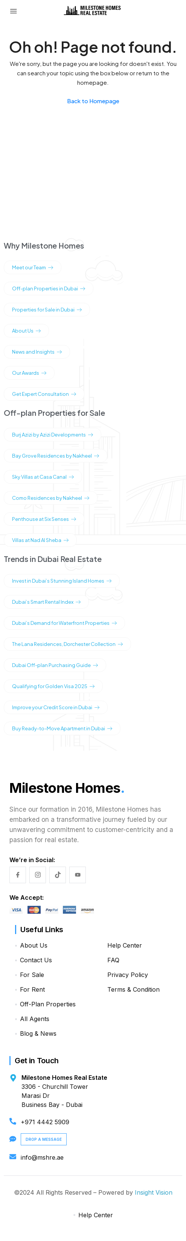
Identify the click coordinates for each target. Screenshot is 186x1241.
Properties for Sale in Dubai (47, 310)
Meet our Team (32, 267)
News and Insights (37, 352)
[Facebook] (17, 875)
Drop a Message (44, 1139)
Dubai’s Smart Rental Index (46, 602)
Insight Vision (153, 1192)
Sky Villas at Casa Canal (43, 477)
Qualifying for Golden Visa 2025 (53, 686)
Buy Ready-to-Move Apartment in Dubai (62, 728)
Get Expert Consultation (44, 394)
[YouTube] (77, 875)
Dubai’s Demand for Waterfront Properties (64, 623)
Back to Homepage (93, 100)
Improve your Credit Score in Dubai (55, 707)
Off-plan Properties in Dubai (48, 288)
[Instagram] (37, 875)
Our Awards (29, 373)
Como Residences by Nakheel (50, 498)
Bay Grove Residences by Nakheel (55, 456)
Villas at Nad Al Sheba (40, 540)
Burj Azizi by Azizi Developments (52, 435)
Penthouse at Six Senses (44, 519)
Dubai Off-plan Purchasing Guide (55, 665)
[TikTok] (57, 875)
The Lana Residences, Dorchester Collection (67, 644)
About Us (26, 331)
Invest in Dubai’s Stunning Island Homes (61, 581)
